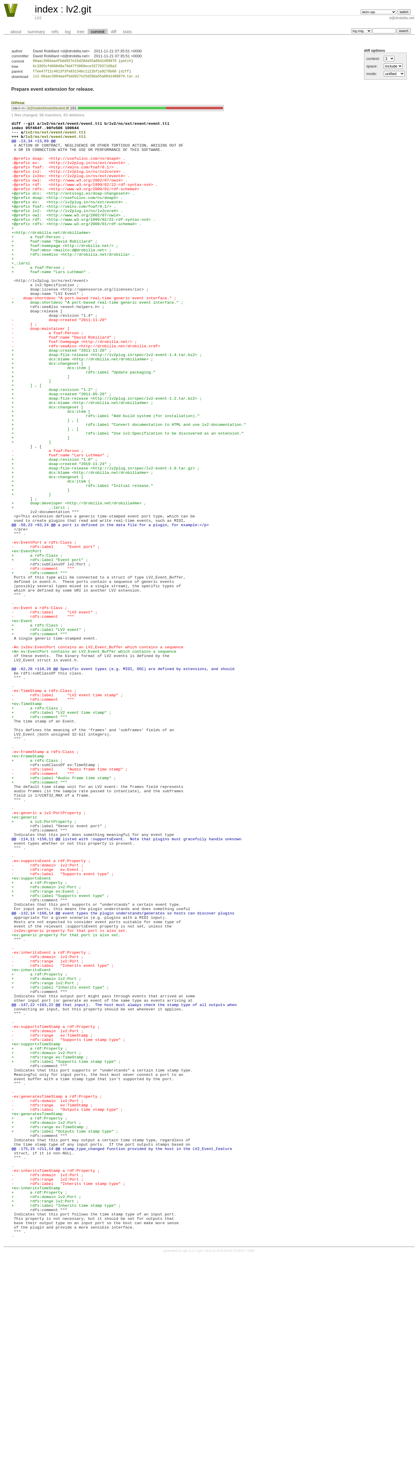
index (46, 9)
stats (127, 31)
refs (54, 31)
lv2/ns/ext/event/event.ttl (48, 110)
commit (98, 31)
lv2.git (78, 9)
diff (113, 31)
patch (125, 61)
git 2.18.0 (204, 1476)
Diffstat (18, 104)
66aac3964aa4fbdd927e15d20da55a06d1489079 (74, 61)
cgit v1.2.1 (189, 1476)
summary (36, 31)
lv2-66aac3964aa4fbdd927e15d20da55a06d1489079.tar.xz (86, 78)
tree (80, 31)
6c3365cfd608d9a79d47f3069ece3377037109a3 (74, 67)
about (15, 31)
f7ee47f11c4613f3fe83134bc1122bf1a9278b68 (74, 72)
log (68, 31)
